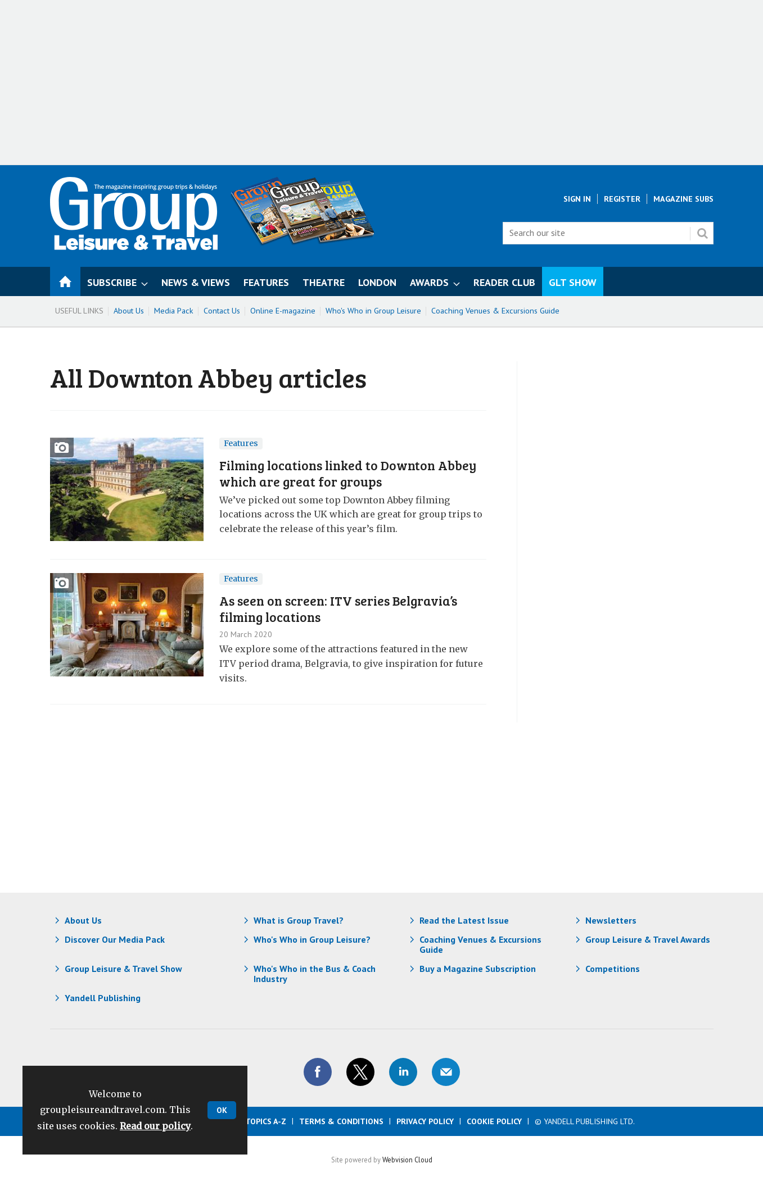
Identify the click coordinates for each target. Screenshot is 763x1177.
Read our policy (155, 1125)
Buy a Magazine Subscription (477, 968)
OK (221, 1110)
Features (241, 443)
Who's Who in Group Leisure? (312, 939)
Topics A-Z (265, 1121)
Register (622, 199)
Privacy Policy (425, 1121)
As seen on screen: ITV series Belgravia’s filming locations (338, 608)
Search (702, 233)
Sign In (577, 199)
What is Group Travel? (299, 920)
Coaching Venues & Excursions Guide (495, 311)
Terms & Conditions (341, 1121)
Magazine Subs (683, 199)
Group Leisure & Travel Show (123, 968)
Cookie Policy (494, 1121)
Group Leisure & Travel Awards (647, 939)
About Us (129, 311)
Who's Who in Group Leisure (373, 311)
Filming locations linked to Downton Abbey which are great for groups (347, 473)
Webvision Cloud (407, 1159)
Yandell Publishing (103, 997)
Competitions (612, 968)
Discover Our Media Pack (115, 939)
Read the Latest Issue (464, 920)
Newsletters (610, 920)
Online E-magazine (282, 311)
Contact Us (222, 311)
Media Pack (173, 311)
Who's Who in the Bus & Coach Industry (315, 973)
